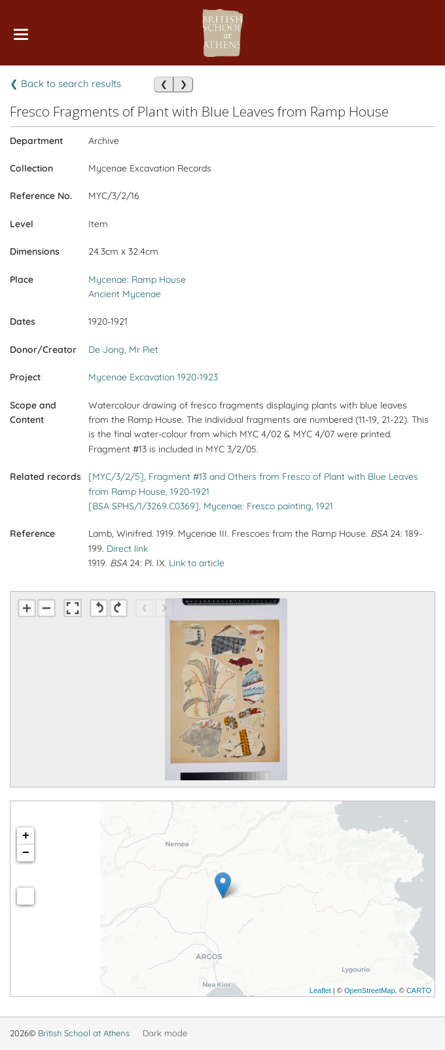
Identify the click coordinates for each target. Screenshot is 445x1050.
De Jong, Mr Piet (123, 349)
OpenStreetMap (369, 990)
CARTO (418, 990)
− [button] (25, 853)
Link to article (196, 563)
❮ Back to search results (65, 83)
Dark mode (165, 1033)
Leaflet (320, 990)
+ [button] (25, 836)
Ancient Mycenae (124, 294)
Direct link (127, 548)
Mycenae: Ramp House (137, 279)
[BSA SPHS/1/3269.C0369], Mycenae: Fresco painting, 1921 (210, 506)
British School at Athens (84, 1033)
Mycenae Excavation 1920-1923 (153, 377)
